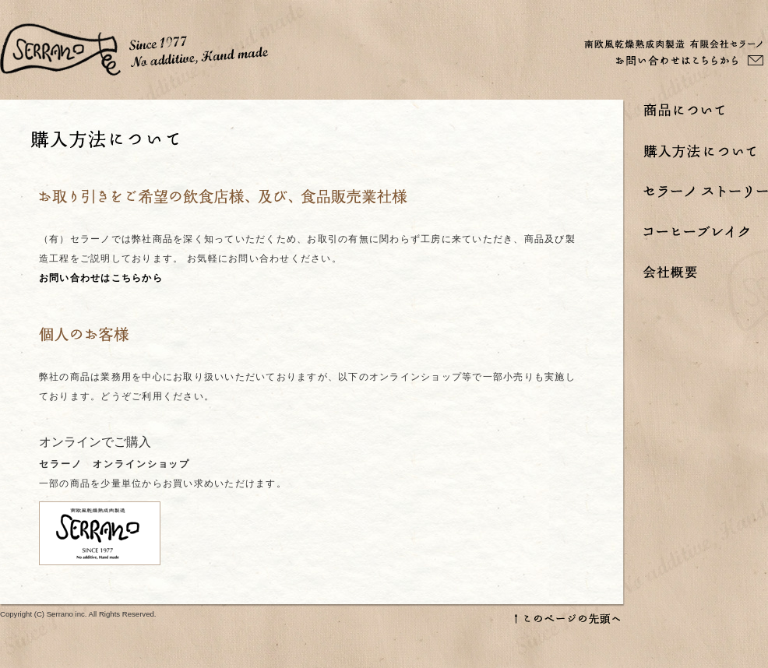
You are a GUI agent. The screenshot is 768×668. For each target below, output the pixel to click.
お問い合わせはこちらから (101, 277)
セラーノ (134, 49)
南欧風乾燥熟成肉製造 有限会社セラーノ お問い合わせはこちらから (673, 52)
